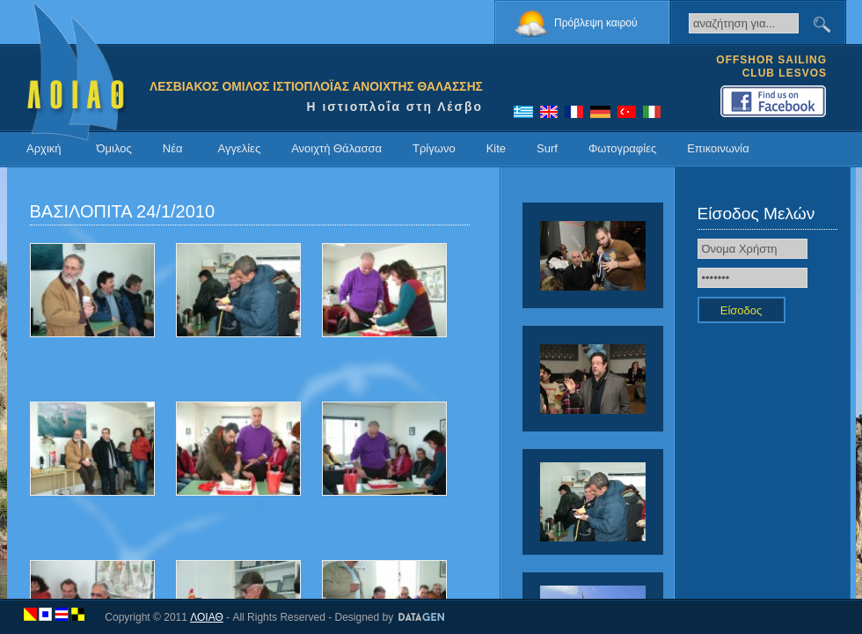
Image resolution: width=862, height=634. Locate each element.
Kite (496, 148)
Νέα (173, 148)
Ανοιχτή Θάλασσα (336, 148)
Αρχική (44, 148)
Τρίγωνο (434, 148)
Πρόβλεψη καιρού (596, 23)
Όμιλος (114, 148)
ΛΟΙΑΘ (206, 617)
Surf (547, 148)
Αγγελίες (238, 148)
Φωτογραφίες (622, 148)
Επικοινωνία (718, 148)
